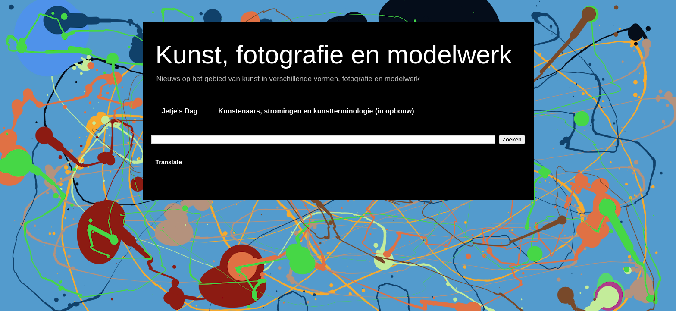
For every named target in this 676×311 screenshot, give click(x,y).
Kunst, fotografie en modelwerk (334, 54)
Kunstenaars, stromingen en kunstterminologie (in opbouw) (316, 111)
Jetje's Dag (180, 111)
